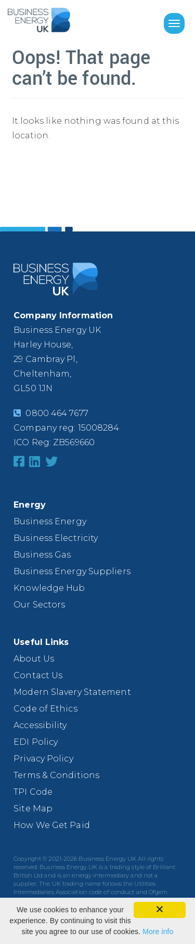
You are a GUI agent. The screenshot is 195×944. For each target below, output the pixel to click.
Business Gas (42, 555)
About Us (34, 659)
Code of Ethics (45, 709)
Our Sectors (39, 605)
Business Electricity (56, 538)
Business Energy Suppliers (72, 571)
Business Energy (50, 521)
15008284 (99, 428)
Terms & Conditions (56, 775)
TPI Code (33, 792)
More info (157, 931)
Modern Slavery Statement (72, 692)
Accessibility (40, 725)
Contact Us (38, 675)
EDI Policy (36, 742)
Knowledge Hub (49, 588)
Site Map (33, 808)
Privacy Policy (43, 759)
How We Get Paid (52, 825)
